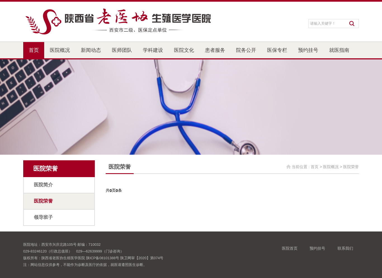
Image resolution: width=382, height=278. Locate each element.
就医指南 (339, 50)
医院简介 (43, 184)
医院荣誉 (43, 201)
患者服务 (215, 50)
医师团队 (122, 50)
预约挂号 (308, 50)
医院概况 (60, 50)
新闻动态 (91, 50)
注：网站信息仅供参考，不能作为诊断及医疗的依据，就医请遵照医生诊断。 (85, 265)
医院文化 (184, 50)
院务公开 (246, 50)
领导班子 (43, 217)
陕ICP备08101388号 (102, 258)
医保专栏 (277, 50)
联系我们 (345, 248)
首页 (34, 50)
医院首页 (290, 248)
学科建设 (153, 50)
